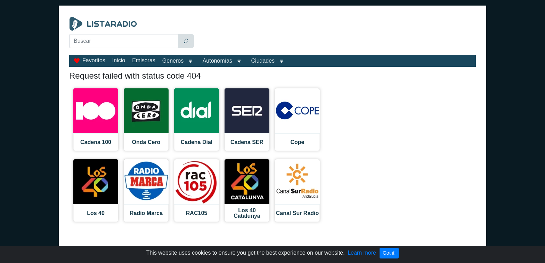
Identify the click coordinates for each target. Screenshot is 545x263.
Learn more (362, 253)
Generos (173, 61)
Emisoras (143, 60)
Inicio (118, 60)
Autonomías (217, 61)
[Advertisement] (336, 34)
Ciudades (263, 61)
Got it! (389, 253)
